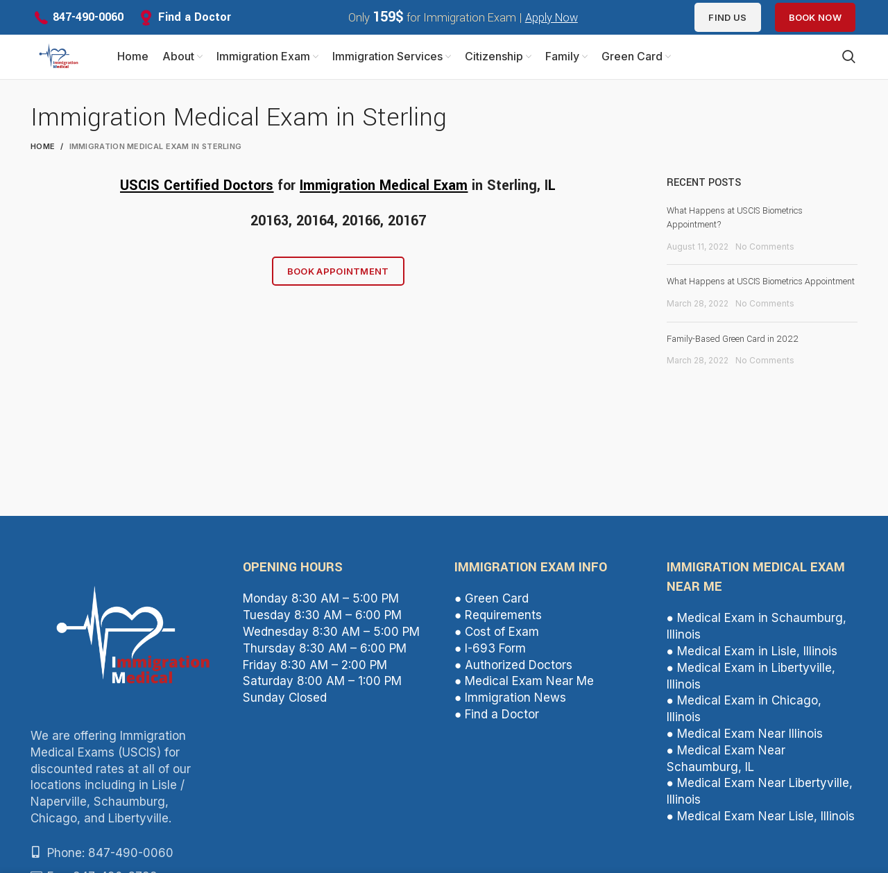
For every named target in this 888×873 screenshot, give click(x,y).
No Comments (764, 257)
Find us (727, 17)
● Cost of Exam (496, 643)
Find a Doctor (194, 17)
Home (43, 157)
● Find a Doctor (496, 725)
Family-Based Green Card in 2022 (733, 350)
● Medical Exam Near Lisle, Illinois (761, 827)
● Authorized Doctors (513, 676)
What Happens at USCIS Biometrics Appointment (761, 292)
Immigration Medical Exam (384, 197)
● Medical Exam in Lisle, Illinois (752, 662)
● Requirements (498, 626)
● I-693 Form (490, 659)
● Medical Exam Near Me (524, 692)
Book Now (815, 17)
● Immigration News (510, 709)
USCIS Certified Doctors (196, 197)
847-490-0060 (88, 17)
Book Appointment (338, 282)
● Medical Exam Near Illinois (745, 745)
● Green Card (491, 610)
